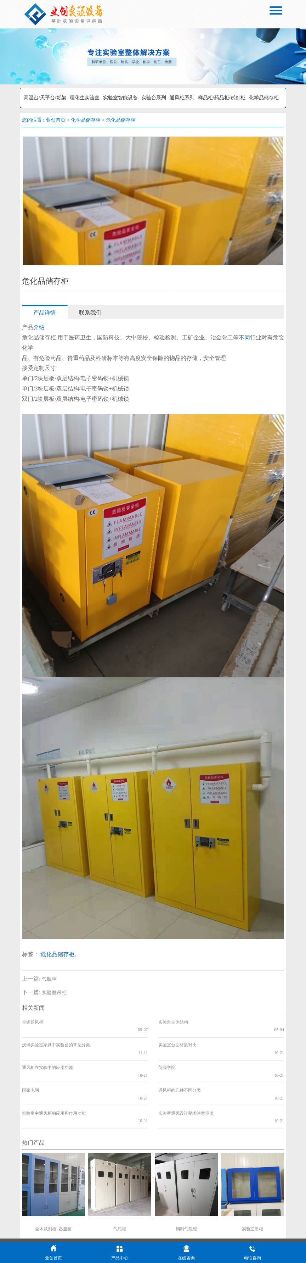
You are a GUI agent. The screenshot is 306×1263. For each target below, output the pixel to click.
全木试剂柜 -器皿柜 (53, 1190)
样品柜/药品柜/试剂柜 (221, 97)
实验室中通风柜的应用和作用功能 (54, 1082)
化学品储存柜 (264, 97)
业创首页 (56, 120)
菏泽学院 (166, 1052)
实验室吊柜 (54, 992)
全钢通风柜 (32, 1022)
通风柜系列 (182, 97)
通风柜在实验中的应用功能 (47, 1052)
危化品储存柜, (58, 954)
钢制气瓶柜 (186, 1190)
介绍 (39, 327)
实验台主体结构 (173, 1022)
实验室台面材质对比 (177, 1037)
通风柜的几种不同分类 (179, 1067)
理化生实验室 (85, 97)
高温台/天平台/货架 (45, 97)
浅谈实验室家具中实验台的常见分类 (56, 1037)
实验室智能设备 (120, 97)
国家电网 (30, 1067)
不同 (244, 337)
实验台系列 (153, 97)
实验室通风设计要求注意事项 (186, 1082)
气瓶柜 (49, 979)
